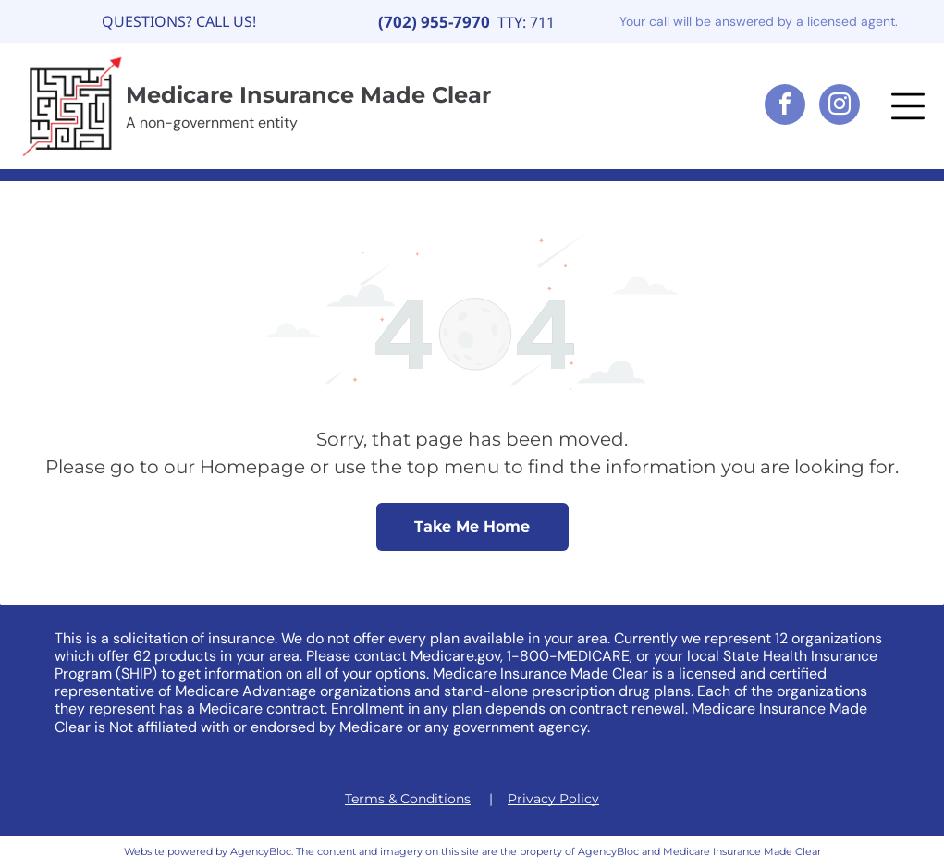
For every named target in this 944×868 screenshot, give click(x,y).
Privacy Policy (553, 798)
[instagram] (839, 106)
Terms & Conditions (408, 798)
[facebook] (785, 106)
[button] (908, 106)
